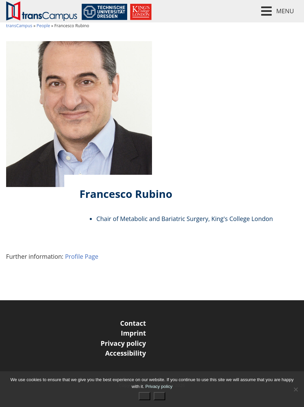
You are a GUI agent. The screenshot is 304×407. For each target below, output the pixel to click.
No (159, 396)
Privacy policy (123, 343)
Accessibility (125, 353)
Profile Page (81, 256)
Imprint (133, 333)
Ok (144, 396)
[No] (295, 389)
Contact (133, 323)
